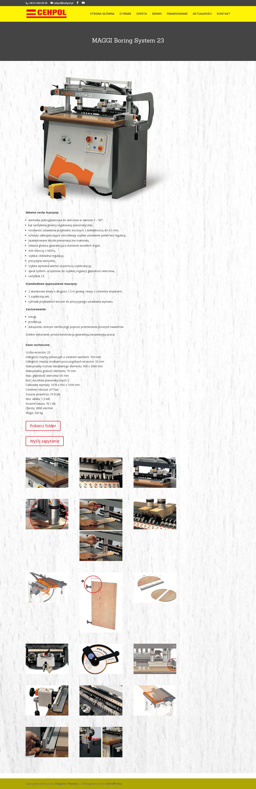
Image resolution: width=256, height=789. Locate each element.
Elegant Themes (66, 783)
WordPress (114, 783)
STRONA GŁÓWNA (102, 13)
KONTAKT (223, 13)
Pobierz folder (43, 425)
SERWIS (157, 13)
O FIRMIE (125, 13)
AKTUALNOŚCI (202, 13)
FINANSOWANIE (177, 13)
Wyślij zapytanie (44, 441)
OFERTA (141, 13)
